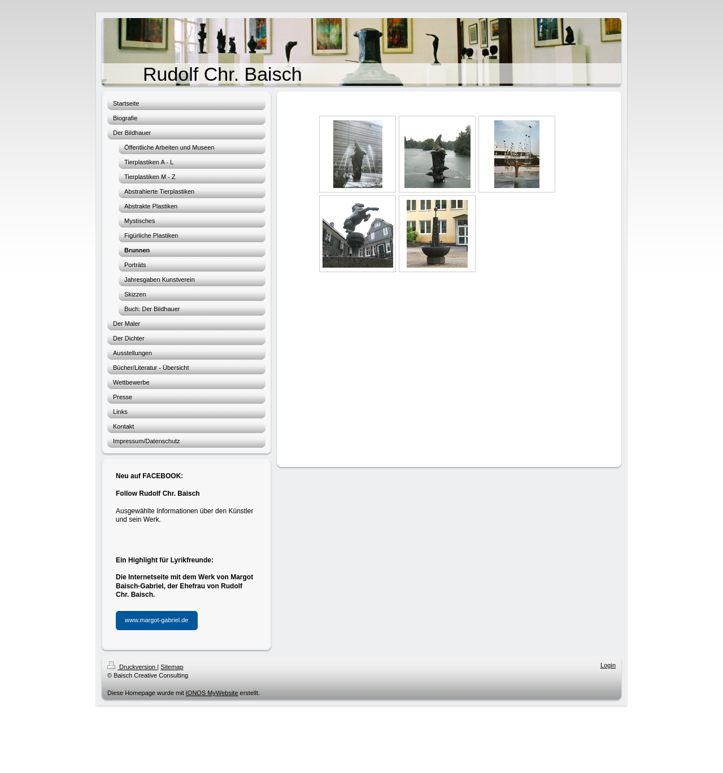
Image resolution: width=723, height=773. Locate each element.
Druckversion (132, 666)
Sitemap (171, 666)
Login (608, 665)
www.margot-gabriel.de (157, 620)
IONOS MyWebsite (212, 692)
